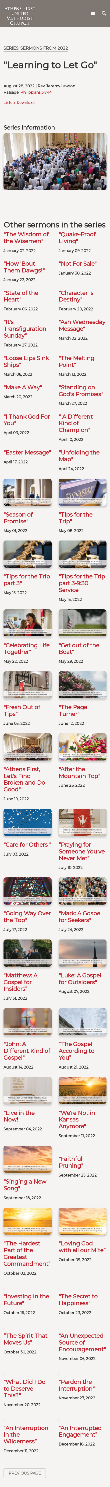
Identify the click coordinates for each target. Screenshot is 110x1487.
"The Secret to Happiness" (78, 1150)
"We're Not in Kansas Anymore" (77, 1016)
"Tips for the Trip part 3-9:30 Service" (82, 583)
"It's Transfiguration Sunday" (25, 329)
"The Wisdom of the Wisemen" (26, 238)
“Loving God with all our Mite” (82, 1097)
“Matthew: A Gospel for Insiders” (20, 923)
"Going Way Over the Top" (27, 880)
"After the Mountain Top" (79, 772)
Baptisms (55, 1462)
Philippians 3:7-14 (36, 92)
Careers (15, 1423)
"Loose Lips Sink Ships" (26, 361)
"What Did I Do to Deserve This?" (24, 1239)
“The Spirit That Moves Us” (25, 1190)
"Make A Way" (23, 387)
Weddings (55, 1477)
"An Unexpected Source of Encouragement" (82, 1193)
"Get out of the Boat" (79, 649)
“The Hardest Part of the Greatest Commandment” (27, 1104)
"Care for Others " (27, 844)
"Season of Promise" (18, 518)
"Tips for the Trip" (75, 518)
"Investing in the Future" (26, 1150)
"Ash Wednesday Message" (82, 325)
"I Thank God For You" (27, 420)
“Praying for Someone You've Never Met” (82, 829)
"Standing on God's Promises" (81, 391)
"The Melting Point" (76, 361)
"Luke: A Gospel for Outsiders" (80, 920)
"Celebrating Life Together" (27, 649)
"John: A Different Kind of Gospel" (27, 969)
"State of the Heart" (21, 296)
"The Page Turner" (73, 710)
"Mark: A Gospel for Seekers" (80, 880)
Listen (9, 102)
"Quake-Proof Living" (77, 238)
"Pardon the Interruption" (77, 1236)
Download (26, 102)
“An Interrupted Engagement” (80, 1282)
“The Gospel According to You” (76, 969)
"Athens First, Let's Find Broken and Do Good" (24, 779)
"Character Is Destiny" (76, 296)
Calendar (55, 1447)
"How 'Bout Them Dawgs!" (24, 267)
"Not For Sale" (77, 263)
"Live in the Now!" (19, 1012)
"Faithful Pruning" (71, 1058)
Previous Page (25, 1324)
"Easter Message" (27, 452)
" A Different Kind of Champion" (76, 423)
